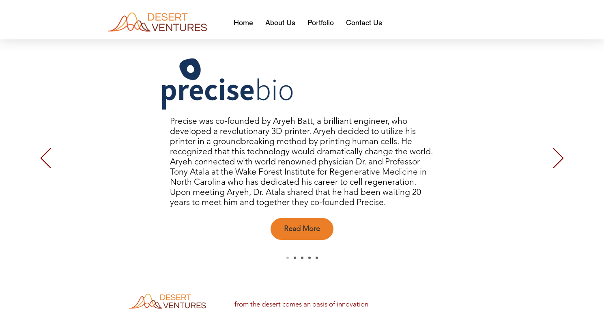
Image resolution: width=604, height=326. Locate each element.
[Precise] (287, 258)
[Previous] (46, 158)
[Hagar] (295, 258)
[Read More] (302, 229)
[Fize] (309, 258)
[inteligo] (302, 258)
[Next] (558, 158)
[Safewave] (317, 258)
